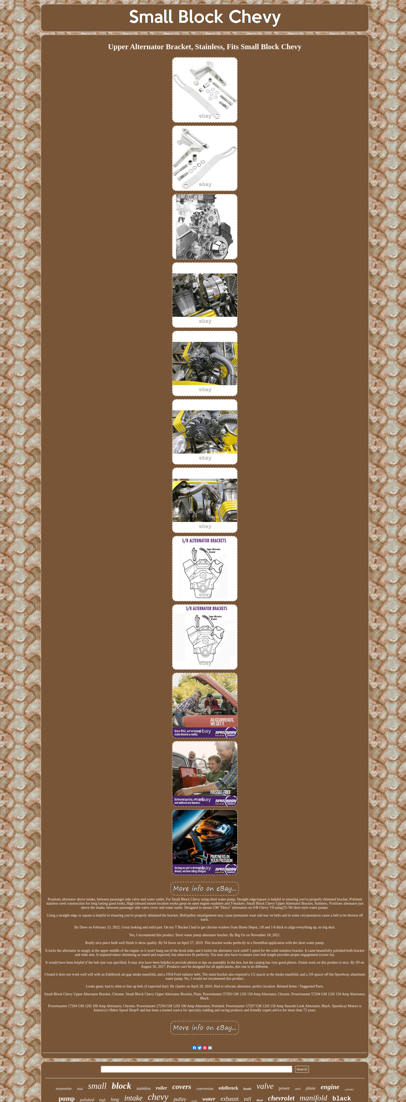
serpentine (64, 1088)
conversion (204, 1088)
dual (80, 1089)
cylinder (349, 1089)
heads (247, 1089)
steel (298, 1089)
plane (311, 1088)
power (284, 1088)
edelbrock (228, 1088)
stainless (143, 1088)
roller (161, 1088)
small (97, 1086)
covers (181, 1087)
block (121, 1086)
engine (330, 1087)
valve (265, 1086)
